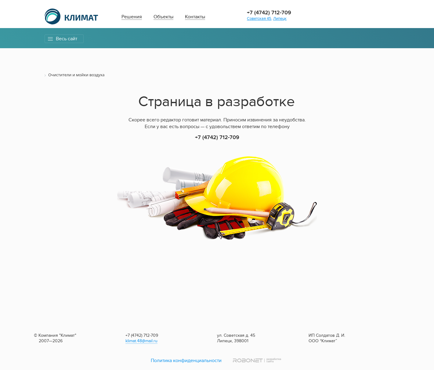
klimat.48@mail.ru (141, 340)
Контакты (195, 17)
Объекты (163, 17)
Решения (131, 17)
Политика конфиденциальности (186, 360)
